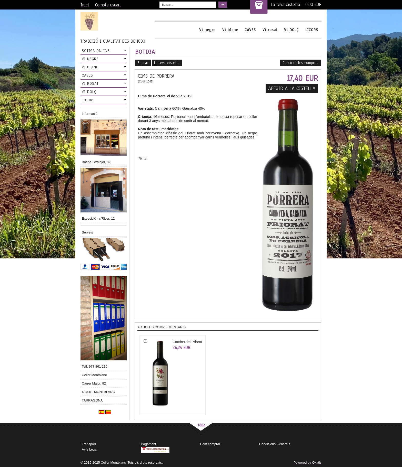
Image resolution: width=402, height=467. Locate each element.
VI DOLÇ (89, 91)
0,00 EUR (313, 4)
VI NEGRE (90, 58)
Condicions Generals (274, 444)
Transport (89, 444)
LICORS (311, 29)
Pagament (148, 444)
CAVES (250, 29)
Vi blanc (230, 29)
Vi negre (207, 29)
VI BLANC (90, 67)
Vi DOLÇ (291, 29)
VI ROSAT (90, 83)
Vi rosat (270, 29)
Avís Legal (89, 449)
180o (201, 425)
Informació (89, 114)
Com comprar (210, 444)
